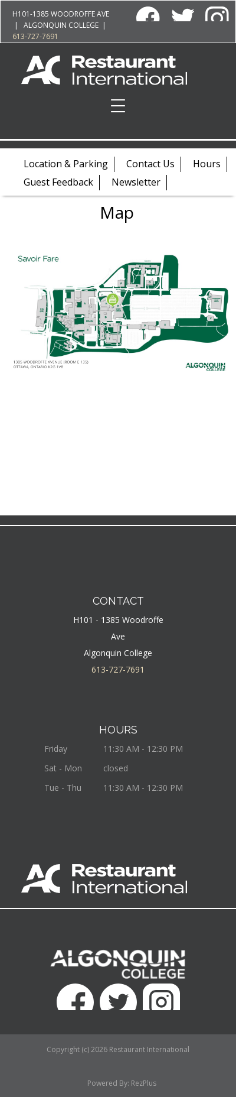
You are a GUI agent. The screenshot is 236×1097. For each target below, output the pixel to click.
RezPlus (143, 1083)
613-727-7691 (35, 36)
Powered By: (109, 1083)
